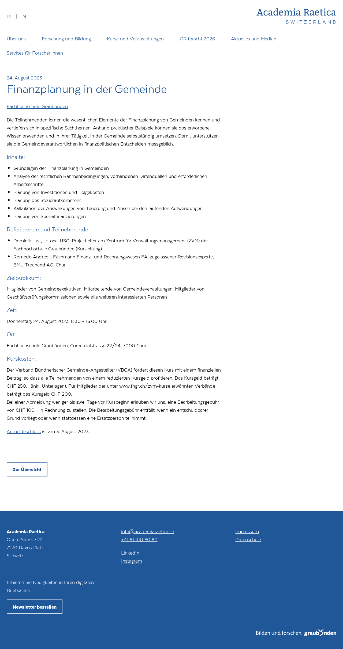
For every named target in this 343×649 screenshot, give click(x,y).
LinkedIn (130, 552)
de (10, 16)
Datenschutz (248, 539)
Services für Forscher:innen (35, 52)
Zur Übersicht (27, 469)
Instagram (131, 560)
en (23, 16)
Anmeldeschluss (24, 431)
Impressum (247, 531)
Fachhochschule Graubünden (37, 106)
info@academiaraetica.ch (147, 531)
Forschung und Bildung (66, 38)
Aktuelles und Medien (253, 38)
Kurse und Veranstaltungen (135, 38)
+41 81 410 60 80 (139, 539)
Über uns (16, 38)
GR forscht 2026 (197, 38)
